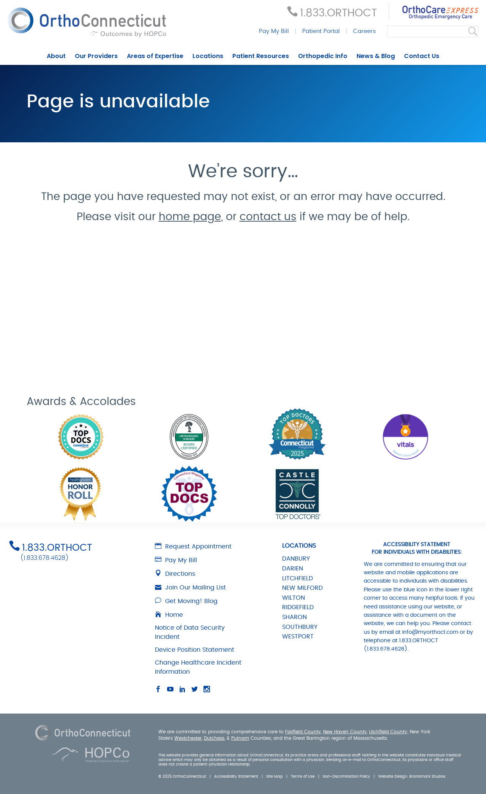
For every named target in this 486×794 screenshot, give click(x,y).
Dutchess (214, 738)
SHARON (294, 617)
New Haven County (345, 731)
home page (190, 217)
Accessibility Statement (236, 776)
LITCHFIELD (297, 578)
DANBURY (296, 559)
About (56, 56)
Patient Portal (321, 31)
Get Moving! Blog (186, 601)
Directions (175, 574)
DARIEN (292, 569)
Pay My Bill (274, 31)
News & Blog (376, 56)
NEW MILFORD (302, 588)
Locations (208, 56)
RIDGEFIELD (298, 607)
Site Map (274, 776)
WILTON (293, 598)
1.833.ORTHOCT (338, 13)
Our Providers (96, 56)
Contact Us (421, 56)
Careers (364, 31)
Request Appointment (193, 547)
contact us (268, 217)
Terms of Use (303, 776)
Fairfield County (303, 731)
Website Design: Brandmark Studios (411, 776)
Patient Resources (260, 56)
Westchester (188, 738)
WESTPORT (298, 636)
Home (169, 615)
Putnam (240, 738)
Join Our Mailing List (190, 587)
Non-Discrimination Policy (346, 776)
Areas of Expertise (155, 56)
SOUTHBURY (299, 627)
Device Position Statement (194, 650)
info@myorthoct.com (430, 632)
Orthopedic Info (322, 56)
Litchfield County (388, 731)
